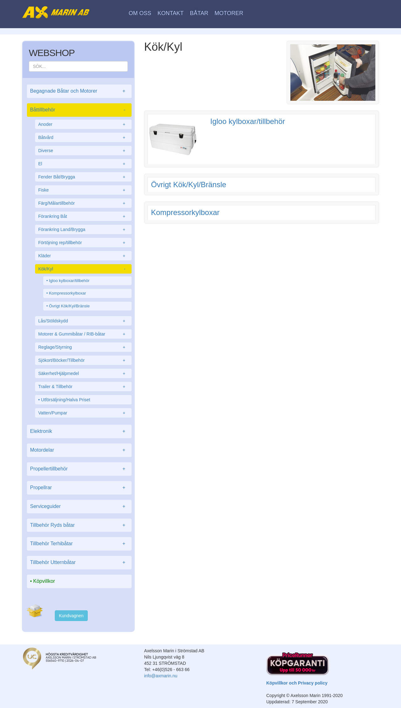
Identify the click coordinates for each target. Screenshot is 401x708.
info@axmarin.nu (160, 675)
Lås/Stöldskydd (83, 321)
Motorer (229, 13)
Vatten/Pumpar (83, 413)
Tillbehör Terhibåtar (79, 543)
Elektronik (79, 431)
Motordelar (79, 450)
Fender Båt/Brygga (83, 177)
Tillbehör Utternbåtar (79, 562)
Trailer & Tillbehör (83, 386)
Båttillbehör (79, 110)
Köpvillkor (44, 581)
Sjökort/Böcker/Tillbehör (83, 360)
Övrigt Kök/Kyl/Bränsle (69, 306)
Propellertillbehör (79, 469)
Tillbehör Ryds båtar (79, 525)
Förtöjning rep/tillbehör (83, 242)
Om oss (140, 13)
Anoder (83, 124)
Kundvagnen (71, 615)
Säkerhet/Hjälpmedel (83, 373)
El (83, 164)
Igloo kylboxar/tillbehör (69, 280)
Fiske (83, 190)
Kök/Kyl (83, 269)
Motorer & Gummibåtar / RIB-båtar (83, 334)
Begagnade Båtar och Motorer (79, 91)
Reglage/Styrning (83, 347)
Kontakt (170, 13)
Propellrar (79, 487)
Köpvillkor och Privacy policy (296, 682)
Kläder (83, 256)
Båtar (199, 13)
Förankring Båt (83, 216)
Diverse (83, 150)
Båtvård (83, 137)
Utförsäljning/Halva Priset (65, 399)
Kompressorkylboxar (67, 293)
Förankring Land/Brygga (83, 229)
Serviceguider (79, 506)
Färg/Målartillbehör (83, 203)
